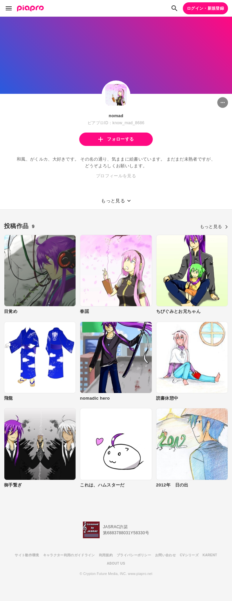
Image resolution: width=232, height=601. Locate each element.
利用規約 (106, 555)
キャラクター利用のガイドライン (69, 555)
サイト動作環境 (27, 555)
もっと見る (214, 226)
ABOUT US (116, 563)
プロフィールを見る (116, 175)
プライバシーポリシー (134, 555)
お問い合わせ (165, 555)
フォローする (116, 139)
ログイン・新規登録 (205, 8)
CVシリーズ (189, 555)
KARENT (210, 555)
